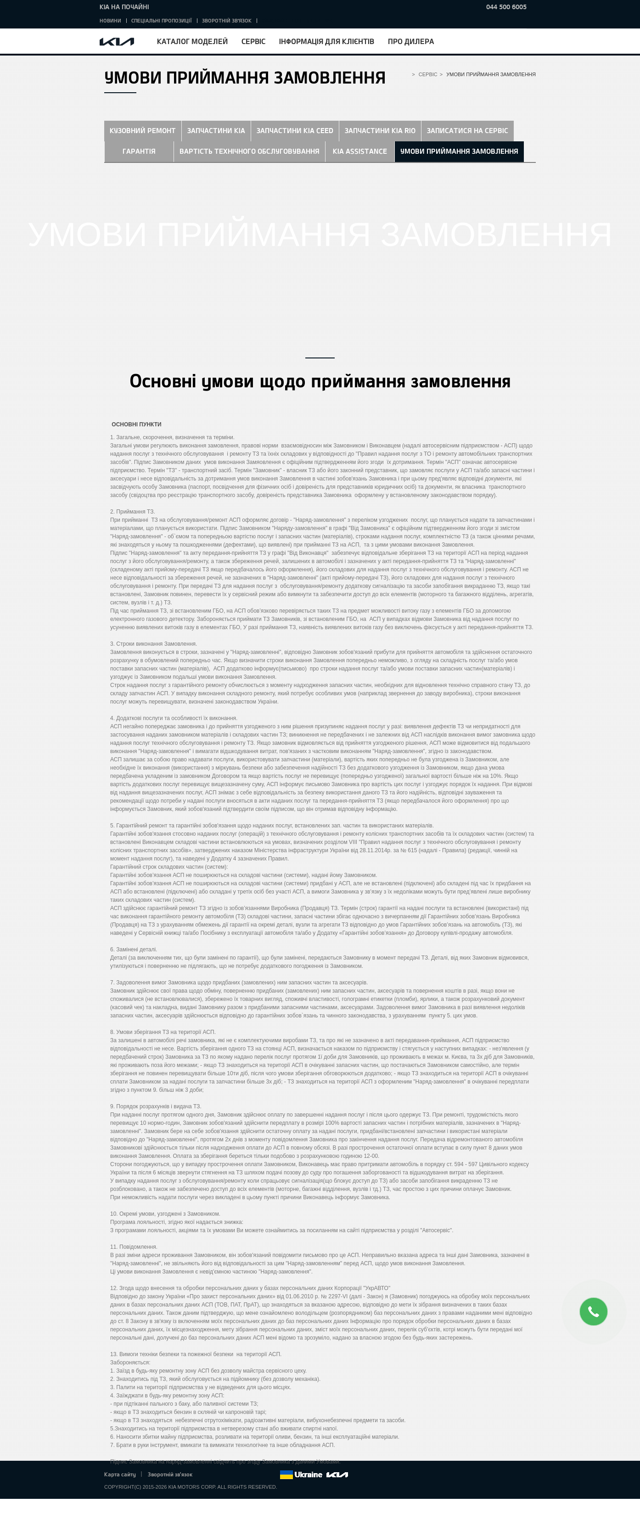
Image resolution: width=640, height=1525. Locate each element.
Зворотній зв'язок (227, 20)
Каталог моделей (192, 41)
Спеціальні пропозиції (161, 20)
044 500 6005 (506, 7)
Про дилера (411, 41)
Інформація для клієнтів (326, 41)
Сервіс (253, 41)
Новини (110, 20)
